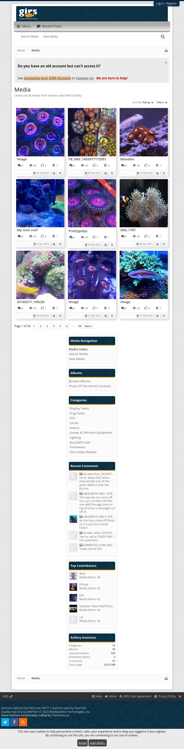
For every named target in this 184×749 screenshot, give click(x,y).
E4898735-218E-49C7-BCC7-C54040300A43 (97, 545)
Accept (82, 743)
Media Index (78, 349)
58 (79, 326)
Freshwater (77, 447)
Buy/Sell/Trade (80, 442)
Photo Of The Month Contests (90, 386)
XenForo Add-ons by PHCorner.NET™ (25, 708)
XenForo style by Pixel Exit (69, 708)
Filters (161, 102)
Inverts (74, 428)
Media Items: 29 (89, 621)
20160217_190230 (30, 302)
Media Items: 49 (89, 577)
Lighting (75, 437)
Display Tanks (79, 408)
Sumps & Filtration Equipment (91, 432)
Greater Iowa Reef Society (97, 606)
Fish (72, 418)
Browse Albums (80, 381)
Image (22, 159)
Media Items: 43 (89, 588)
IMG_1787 (128, 230)
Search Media (30, 37)
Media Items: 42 (89, 599)
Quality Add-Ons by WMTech (45, 712)
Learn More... (98, 743)
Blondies (127, 159)
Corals (74, 423)
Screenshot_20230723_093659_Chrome (97, 474)
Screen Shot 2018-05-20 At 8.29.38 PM (97, 533)
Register (171, 3)
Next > (88, 326)
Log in (160, 3)
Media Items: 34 (89, 610)
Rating (147, 102)
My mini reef (27, 230)
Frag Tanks (77, 413)
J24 (81, 595)
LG (81, 617)
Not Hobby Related (83, 452)
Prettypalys (78, 231)
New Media (50, 37)
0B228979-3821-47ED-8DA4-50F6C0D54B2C (97, 494)
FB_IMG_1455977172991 (87, 159)
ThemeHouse (60, 715)
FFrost (83, 585)
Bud (82, 573)
